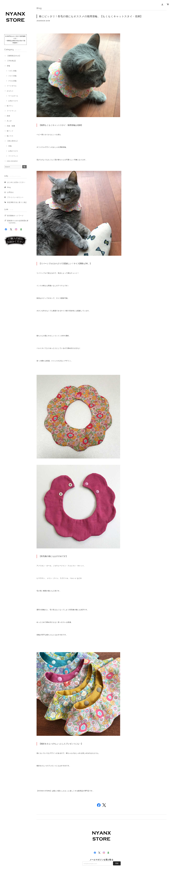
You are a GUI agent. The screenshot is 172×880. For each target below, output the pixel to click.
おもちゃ (10, 91)
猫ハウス (10, 136)
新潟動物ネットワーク (15, 216)
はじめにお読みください (16, 182)
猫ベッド (10, 131)
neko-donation (12, 161)
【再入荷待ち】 (12, 141)
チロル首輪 (12, 81)
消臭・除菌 (11, 126)
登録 (116, 863)
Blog (9, 187)
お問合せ (10, 192)
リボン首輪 (12, 71)
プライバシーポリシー (15, 197)
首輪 (8, 66)
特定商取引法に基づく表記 (17, 202)
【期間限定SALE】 (14, 56)
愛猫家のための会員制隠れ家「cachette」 (17, 222)
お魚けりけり (13, 101)
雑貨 (8, 116)
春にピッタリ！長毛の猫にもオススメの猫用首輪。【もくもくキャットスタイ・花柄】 (91, 16)
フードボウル (12, 86)
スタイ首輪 (12, 76)
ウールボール (13, 96)
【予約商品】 (12, 61)
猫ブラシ (10, 106)
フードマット (12, 111)
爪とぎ (9, 121)
